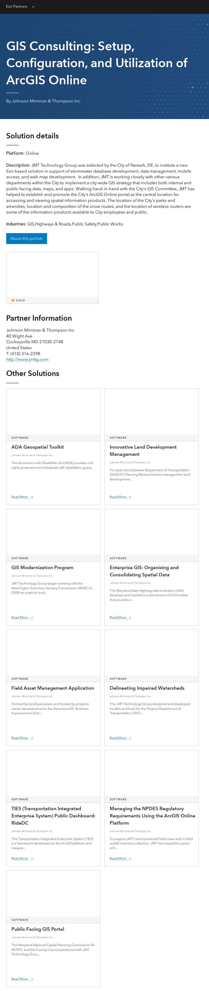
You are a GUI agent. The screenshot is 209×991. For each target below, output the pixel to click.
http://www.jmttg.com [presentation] (27, 359)
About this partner (26, 238)
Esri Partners (16, 6)
